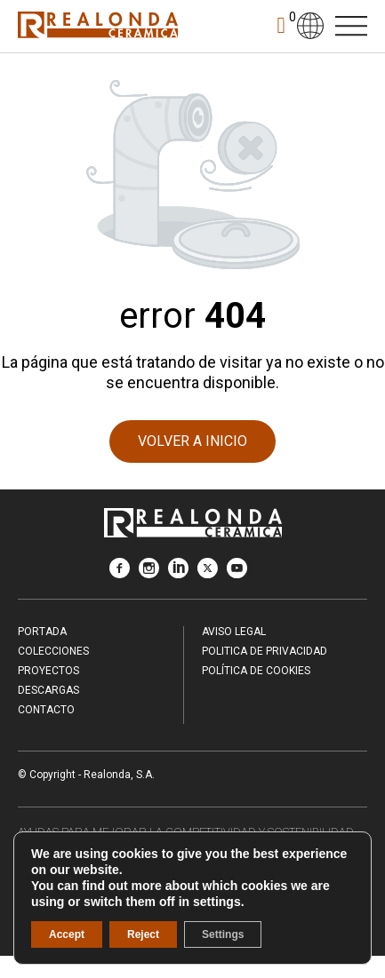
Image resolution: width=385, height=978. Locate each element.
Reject (143, 934)
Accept (66, 934)
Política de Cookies (256, 670)
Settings (223, 934)
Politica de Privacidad (264, 651)
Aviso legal (234, 631)
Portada (42, 631)
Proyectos (48, 670)
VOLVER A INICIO (192, 441)
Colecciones (53, 651)
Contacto (46, 710)
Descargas (48, 690)
